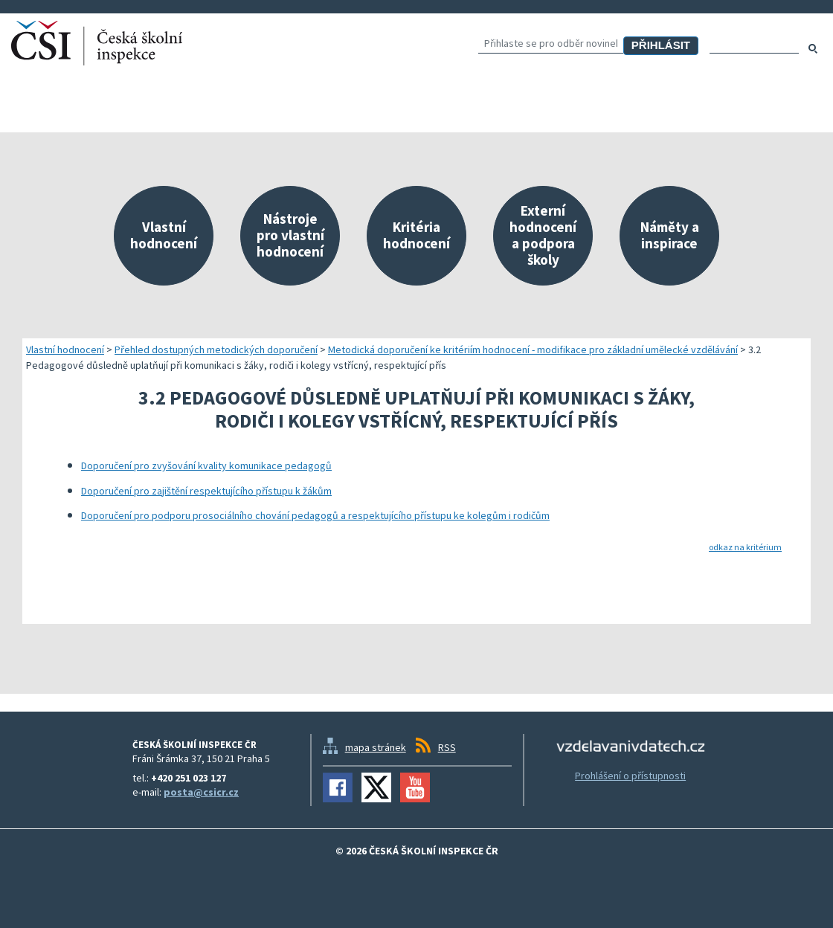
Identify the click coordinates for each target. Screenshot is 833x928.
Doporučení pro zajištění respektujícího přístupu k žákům (206, 490)
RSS (447, 747)
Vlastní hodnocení (65, 349)
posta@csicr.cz (201, 792)
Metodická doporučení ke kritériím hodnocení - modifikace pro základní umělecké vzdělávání (533, 349)
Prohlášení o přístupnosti (630, 775)
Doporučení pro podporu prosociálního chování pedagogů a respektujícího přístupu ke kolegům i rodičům (315, 515)
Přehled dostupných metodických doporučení (216, 349)
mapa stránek (375, 747)
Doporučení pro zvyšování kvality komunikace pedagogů (206, 465)
